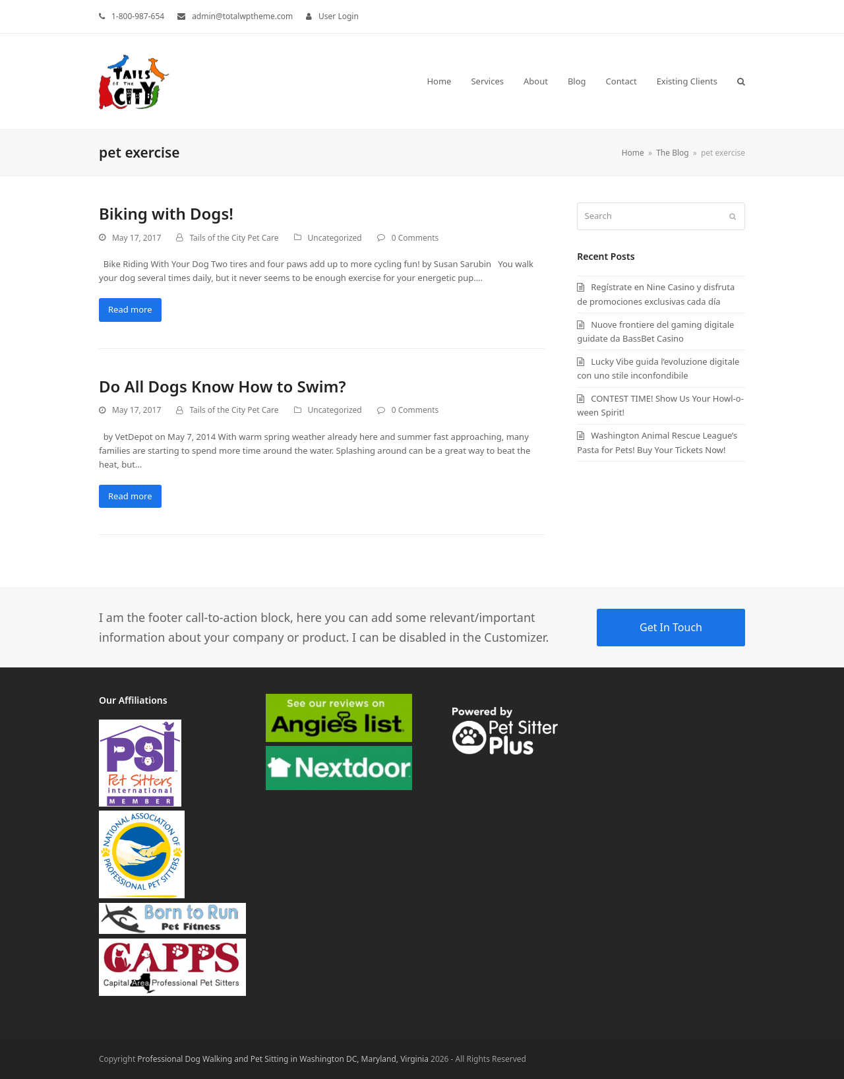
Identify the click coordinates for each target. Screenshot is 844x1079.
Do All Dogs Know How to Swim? (222, 386)
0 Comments (415, 237)
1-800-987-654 (137, 16)
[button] (741, 81)
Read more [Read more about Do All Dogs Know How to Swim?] (130, 496)
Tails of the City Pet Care (233, 237)
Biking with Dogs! (166, 213)
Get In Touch (671, 627)
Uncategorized (335, 237)
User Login (338, 16)
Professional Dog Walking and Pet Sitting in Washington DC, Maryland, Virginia (283, 1058)
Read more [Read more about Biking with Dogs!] (130, 309)
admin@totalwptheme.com (242, 16)
